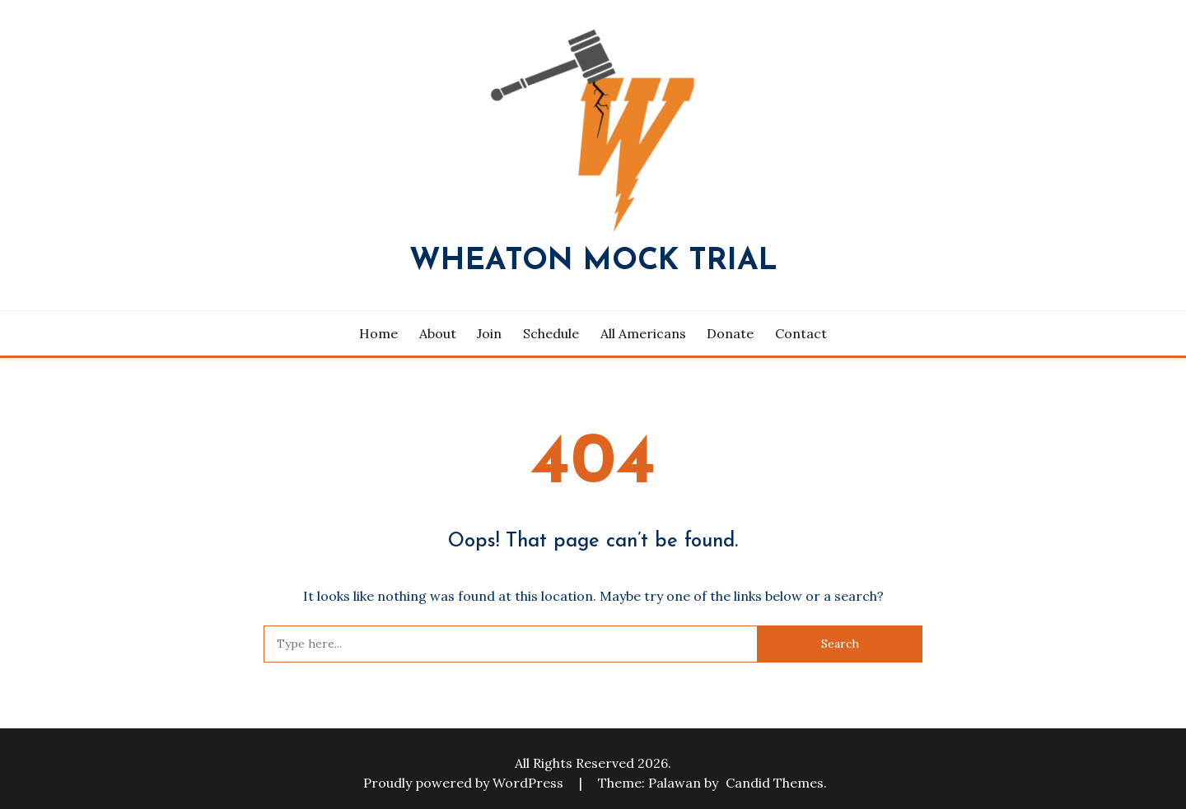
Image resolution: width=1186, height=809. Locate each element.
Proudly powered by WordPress (465, 782)
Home (378, 333)
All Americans (643, 333)
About (437, 333)
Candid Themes (775, 782)
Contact (801, 333)
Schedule (551, 333)
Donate (730, 333)
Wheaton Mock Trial (593, 261)
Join (489, 333)
